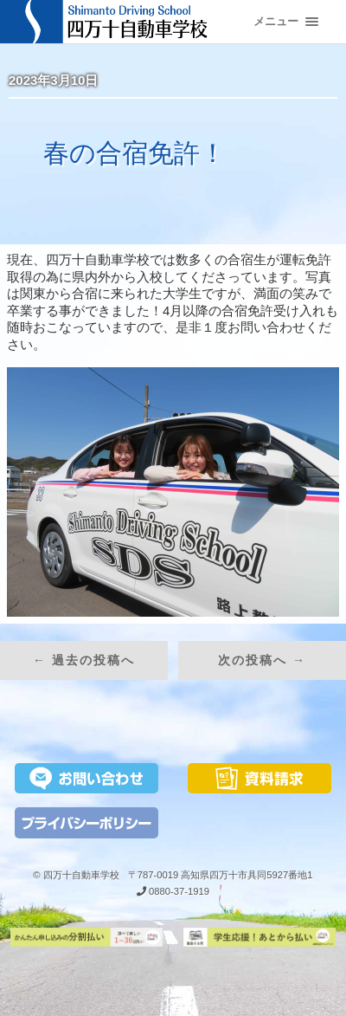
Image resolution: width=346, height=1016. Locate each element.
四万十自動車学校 (81, 875)
